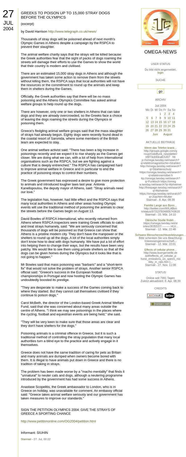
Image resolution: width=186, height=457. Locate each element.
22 (160, 126)
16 (164, 122)
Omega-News (160, 52)
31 (169, 130)
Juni (155, 134)
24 (169, 126)
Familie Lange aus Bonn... (160, 205)
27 (8, 13)
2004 (8, 28)
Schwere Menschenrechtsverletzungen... (160, 234)
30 (164, 130)
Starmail (26, 439)
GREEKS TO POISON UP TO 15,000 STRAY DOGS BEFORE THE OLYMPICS (65, 15)
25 (173, 126)
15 (160, 122)
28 (156, 130)
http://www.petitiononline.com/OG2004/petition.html (58, 421)
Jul (8, 23)
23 (164, 126)
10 (169, 117)
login (160, 72)
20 (152, 126)
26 (147, 130)
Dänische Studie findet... (160, 220)
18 (173, 122)
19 (147, 126)
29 (160, 130)
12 (147, 122)
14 (156, 122)
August (167, 134)
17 (169, 122)
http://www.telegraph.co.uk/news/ (72, 31)
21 (156, 126)
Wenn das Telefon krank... (160, 147)
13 (152, 122)
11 (173, 117)
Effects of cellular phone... (160, 249)
